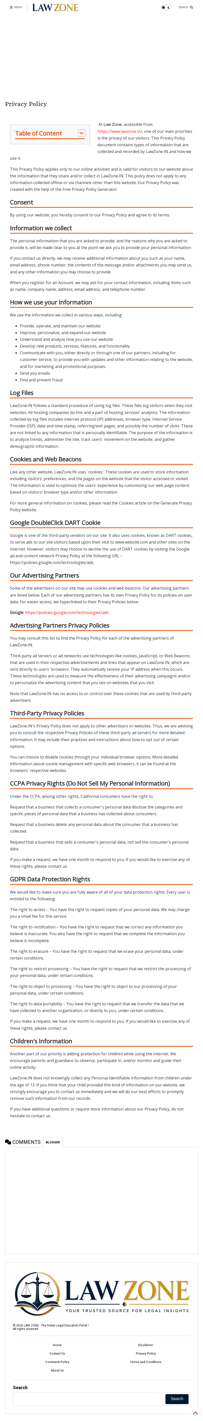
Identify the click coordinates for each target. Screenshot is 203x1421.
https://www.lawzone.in (119, 131)
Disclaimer (145, 1345)
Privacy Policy (146, 1353)
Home (57, 1345)
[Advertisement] (101, 57)
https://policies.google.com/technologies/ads (67, 612)
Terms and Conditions (145, 1362)
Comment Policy (57, 1362)
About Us (57, 1370)
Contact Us (57, 1353)
